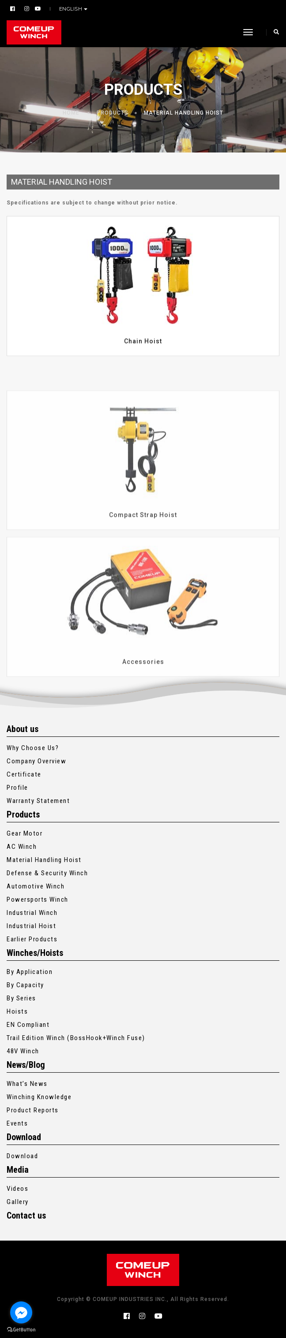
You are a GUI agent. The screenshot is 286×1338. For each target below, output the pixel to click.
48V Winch (23, 1051)
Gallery (18, 1202)
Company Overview (36, 761)
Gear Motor (24, 833)
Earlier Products (32, 939)
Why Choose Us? (33, 748)
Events (17, 1123)
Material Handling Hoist (183, 113)
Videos (17, 1189)
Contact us (26, 1215)
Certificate (24, 774)
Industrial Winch (32, 913)
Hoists (17, 1011)
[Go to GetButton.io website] (21, 1329)
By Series (21, 998)
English (71, 9)
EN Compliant (28, 1025)
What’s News (27, 1084)
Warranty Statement (38, 801)
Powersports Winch (37, 899)
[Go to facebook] (21, 1312)
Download (22, 1156)
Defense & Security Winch (47, 873)
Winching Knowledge (39, 1097)
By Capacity (25, 985)
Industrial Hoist (31, 926)
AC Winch (22, 847)
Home (71, 113)
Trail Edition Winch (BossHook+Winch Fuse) (76, 1038)
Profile (17, 788)
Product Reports (33, 1110)
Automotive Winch (35, 886)
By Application (30, 972)
